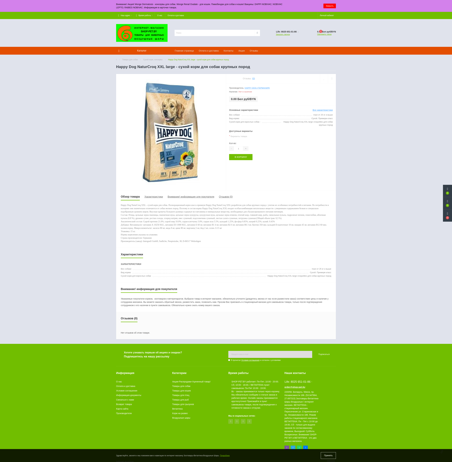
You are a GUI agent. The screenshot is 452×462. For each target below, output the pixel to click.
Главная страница (184, 50)
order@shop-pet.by (294, 387)
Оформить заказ (324, 34)
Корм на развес (180, 413)
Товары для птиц (180, 395)
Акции (241, 50)
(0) (253, 78)
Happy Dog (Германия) (257, 88)
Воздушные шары (181, 418)
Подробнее (225, 456)
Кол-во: (232, 143)
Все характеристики (323, 110)
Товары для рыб (180, 399)
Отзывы (254, 50)
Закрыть (330, 6)
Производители (124, 413)
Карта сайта (122, 409)
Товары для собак (130, 60)
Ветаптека (177, 409)
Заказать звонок (283, 34)
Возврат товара (124, 404)
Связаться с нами (125, 399)
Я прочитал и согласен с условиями (256, 360)
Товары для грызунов (183, 404)
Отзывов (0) (226, 196)
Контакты (228, 50)
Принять (328, 455)
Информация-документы (128, 395)
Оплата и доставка (176, 15)
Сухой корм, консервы (153, 60)
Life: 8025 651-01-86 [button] (298, 381)
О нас (159, 15)
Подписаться (324, 354)
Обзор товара (130, 196)
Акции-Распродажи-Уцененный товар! (191, 381)
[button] (125, 15)
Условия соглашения (250, 360)
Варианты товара (238, 136)
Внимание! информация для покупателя (191, 196)
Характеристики (153, 196)
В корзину (241, 157)
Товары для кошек (181, 390)
